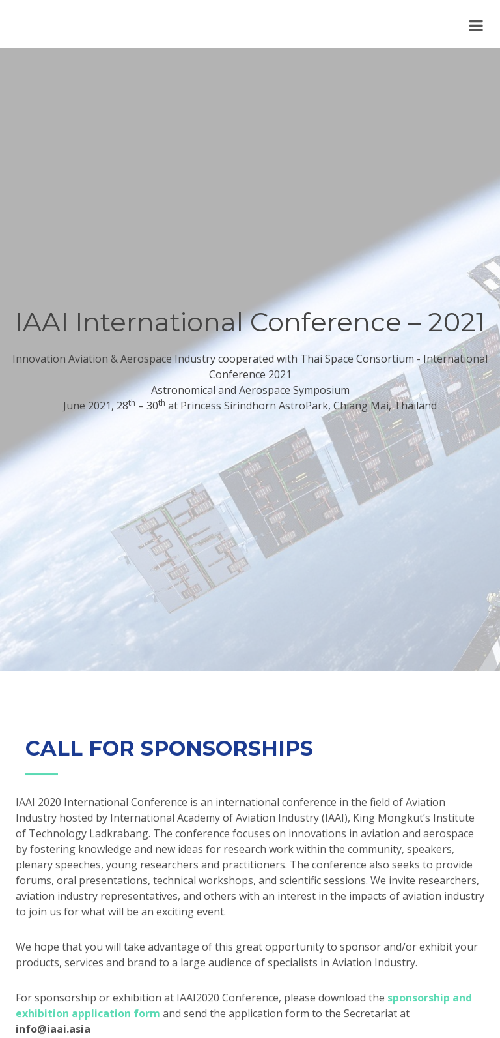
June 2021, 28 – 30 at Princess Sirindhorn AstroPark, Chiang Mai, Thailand (250, 405)
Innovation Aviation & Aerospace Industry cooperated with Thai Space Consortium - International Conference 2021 (250, 366)
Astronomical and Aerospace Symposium (250, 390)
